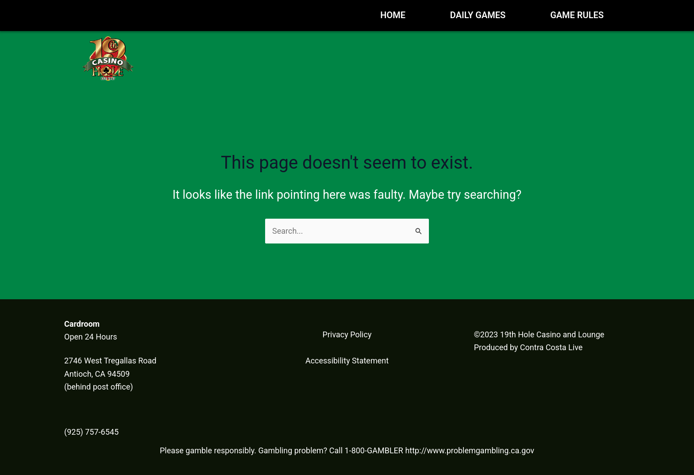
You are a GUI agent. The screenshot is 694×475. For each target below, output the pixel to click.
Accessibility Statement (347, 360)
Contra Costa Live (551, 347)
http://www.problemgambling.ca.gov (469, 450)
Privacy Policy (347, 334)
